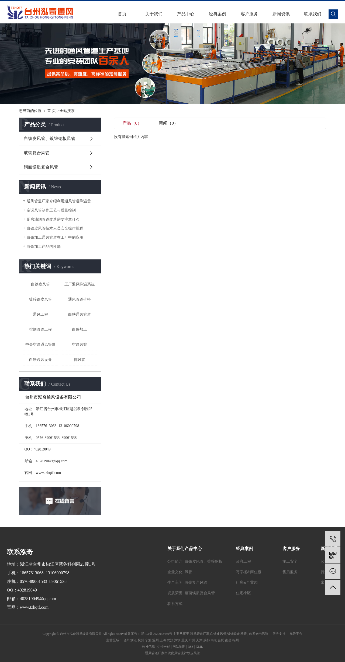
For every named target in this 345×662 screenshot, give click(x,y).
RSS (190, 647)
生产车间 (174, 582)
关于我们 (154, 14)
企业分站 (163, 647)
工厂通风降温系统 (79, 284)
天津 (199, 640)
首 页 (51, 111)
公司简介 (174, 561)
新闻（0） (168, 123)
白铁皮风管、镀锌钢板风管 (49, 138)
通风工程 (40, 314)
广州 (192, 640)
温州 (155, 640)
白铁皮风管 (40, 284)
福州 (235, 640)
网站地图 (178, 647)
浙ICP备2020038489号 (156, 634)
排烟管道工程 (40, 330)
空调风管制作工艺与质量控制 (51, 210)
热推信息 (148, 647)
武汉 (170, 640)
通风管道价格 (79, 299)
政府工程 (243, 561)
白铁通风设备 (40, 360)
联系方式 (174, 604)
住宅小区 (243, 593)
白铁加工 (79, 330)
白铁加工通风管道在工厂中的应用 (55, 237)
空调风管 (79, 345)
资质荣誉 (174, 593)
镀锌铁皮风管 (40, 299)
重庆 (184, 640)
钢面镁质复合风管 (41, 167)
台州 (126, 640)
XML (199, 647)
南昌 (228, 640)
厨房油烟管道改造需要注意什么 (53, 219)
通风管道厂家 (199, 634)
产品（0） (132, 123)
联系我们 (312, 14)
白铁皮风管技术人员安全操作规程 (55, 228)
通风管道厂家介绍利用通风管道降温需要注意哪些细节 (62, 201)
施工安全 (290, 561)
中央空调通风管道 (40, 345)
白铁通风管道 (79, 314)
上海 (163, 640)
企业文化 (174, 572)
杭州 (141, 640)
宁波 (148, 640)
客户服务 (249, 14)
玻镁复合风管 (37, 152)
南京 (214, 640)
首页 (122, 14)
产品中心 (185, 14)
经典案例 (217, 14)
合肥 (221, 640)
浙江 (133, 640)
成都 (206, 640)
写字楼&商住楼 (248, 572)
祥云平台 (295, 634)
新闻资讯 (281, 14)
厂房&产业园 (247, 582)
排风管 (79, 360)
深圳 (177, 640)
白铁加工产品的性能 (44, 247)
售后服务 (290, 572)
